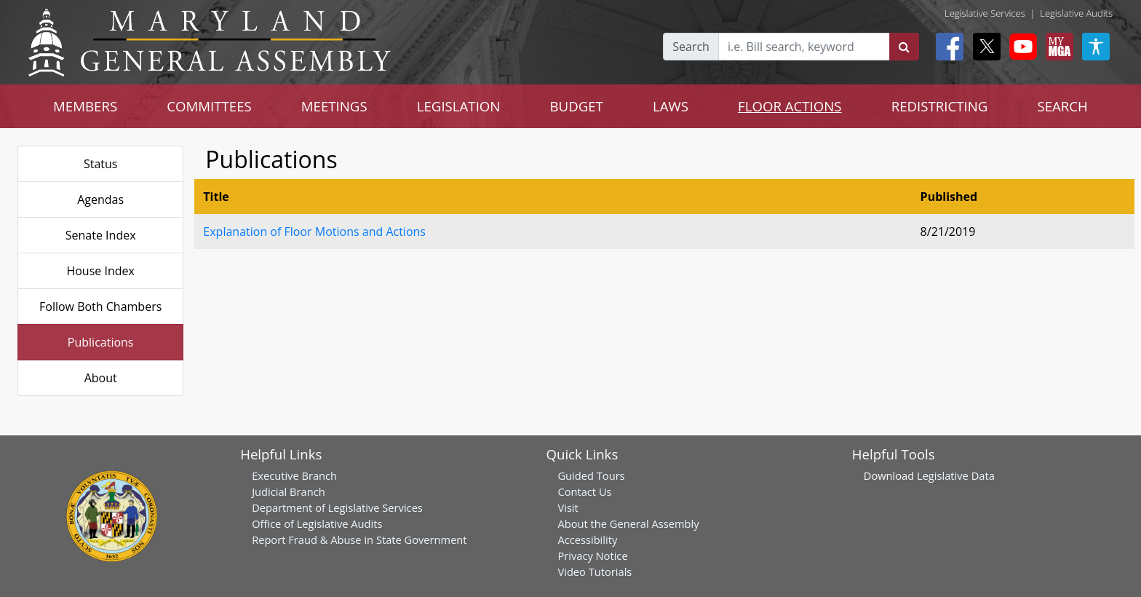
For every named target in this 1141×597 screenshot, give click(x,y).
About (100, 378)
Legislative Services (985, 13)
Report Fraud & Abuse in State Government (359, 539)
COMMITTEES (209, 106)
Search (690, 47)
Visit (567, 507)
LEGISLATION (459, 106)
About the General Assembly (628, 523)
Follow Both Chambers (100, 306)
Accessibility (587, 539)
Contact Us (584, 491)
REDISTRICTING (939, 106)
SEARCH (1062, 106)
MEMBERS (85, 106)
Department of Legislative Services (337, 507)
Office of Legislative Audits (317, 523)
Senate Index (100, 235)
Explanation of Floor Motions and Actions (314, 232)
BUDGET (576, 106)
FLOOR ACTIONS (790, 106)
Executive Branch (294, 475)
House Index (100, 271)
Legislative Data (956, 475)
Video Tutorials (594, 571)
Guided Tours (590, 475)
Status (101, 164)
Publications (101, 342)
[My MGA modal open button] (1056, 46)
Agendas (100, 199)
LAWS (670, 106)
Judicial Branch (288, 491)
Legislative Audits (1076, 13)
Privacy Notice (592, 555)
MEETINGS (334, 106)
